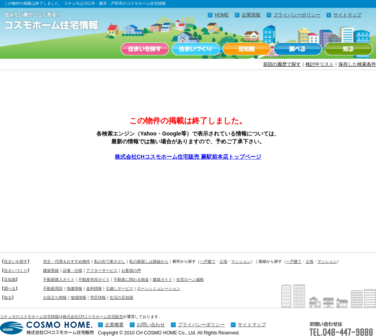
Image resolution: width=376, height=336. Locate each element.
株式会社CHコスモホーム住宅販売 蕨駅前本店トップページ (188, 157)
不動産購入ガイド (58, 279)
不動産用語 (53, 288)
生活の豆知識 (121, 297)
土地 (223, 261)
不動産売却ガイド (94, 279)
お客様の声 (131, 270)
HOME (222, 15)
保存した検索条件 (357, 64)
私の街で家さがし (109, 261)
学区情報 (98, 297)
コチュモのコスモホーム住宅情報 (29, 316)
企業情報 (251, 15)
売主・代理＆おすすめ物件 (66, 261)
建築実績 (51, 270)
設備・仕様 (72, 270)
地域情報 (78, 297)
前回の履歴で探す (282, 64)
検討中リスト (320, 64)
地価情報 (74, 288)
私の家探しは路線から (148, 261)
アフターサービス (102, 270)
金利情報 (94, 288)
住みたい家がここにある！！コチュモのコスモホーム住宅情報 (55, 21)
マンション (241, 261)
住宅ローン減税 (190, 279)
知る (348, 49)
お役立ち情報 (55, 297)
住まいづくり (195, 49)
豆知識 (246, 49)
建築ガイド (162, 279)
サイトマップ (347, 15)
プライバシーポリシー (296, 15)
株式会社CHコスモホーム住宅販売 (93, 316)
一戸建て (207, 261)
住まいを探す (144, 49)
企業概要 (114, 324)
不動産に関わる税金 (131, 279)
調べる (297, 49)
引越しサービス (119, 288)
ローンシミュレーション (158, 288)
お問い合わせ (151, 324)
